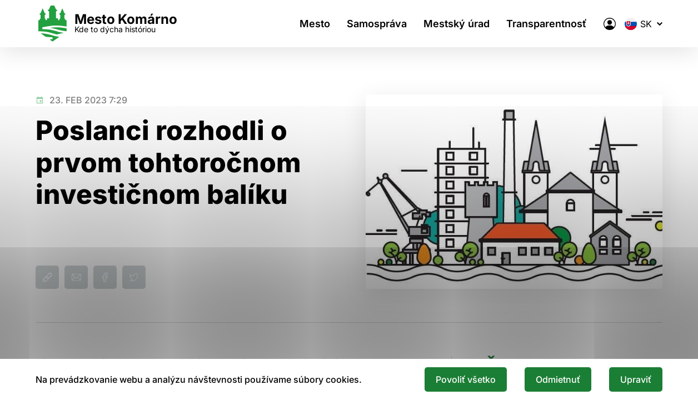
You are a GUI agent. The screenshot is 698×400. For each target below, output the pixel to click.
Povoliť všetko (466, 379)
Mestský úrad (456, 23)
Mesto (315, 23)
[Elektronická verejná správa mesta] (610, 24)
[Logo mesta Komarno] (106, 24)
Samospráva (377, 23)
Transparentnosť (546, 23)
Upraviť (635, 379)
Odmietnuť (558, 379)
